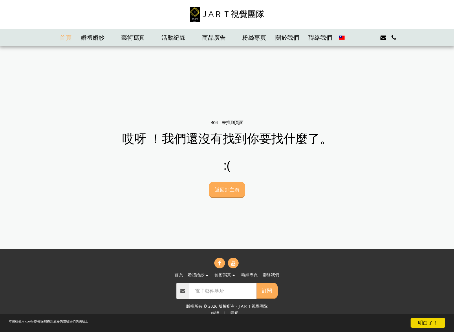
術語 (215, 313)
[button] (96, 37)
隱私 (234, 313)
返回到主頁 (227, 189)
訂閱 (267, 290)
